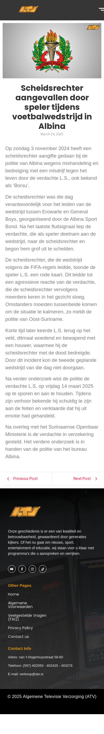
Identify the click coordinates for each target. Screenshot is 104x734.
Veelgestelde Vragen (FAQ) (27, 617)
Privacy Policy (20, 628)
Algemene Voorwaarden (20, 604)
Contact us (18, 636)
